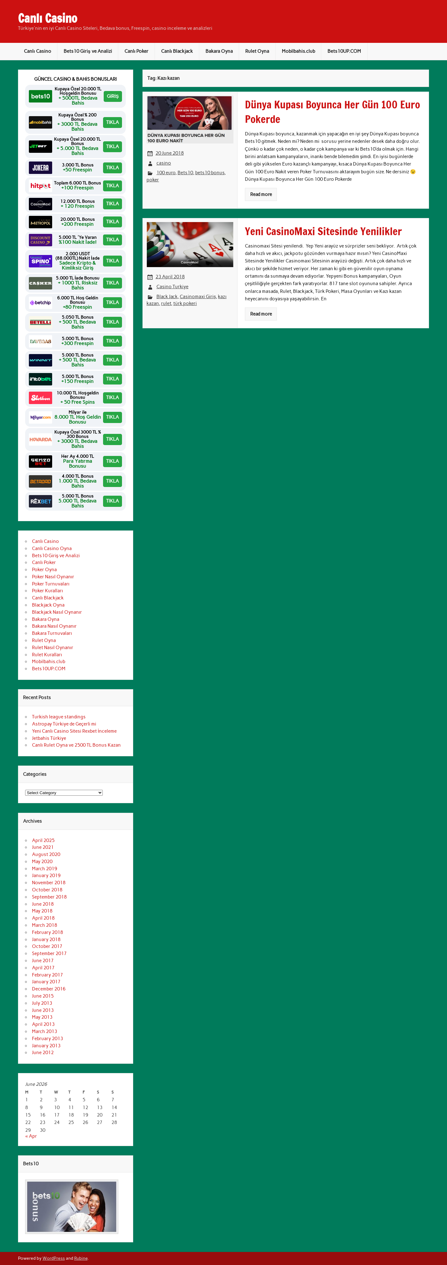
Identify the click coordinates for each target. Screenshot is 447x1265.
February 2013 (47, 1038)
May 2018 (42, 911)
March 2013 (44, 1031)
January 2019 (46, 875)
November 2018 (48, 882)
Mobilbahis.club (298, 51)
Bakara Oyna (219, 51)
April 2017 (43, 968)
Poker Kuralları (47, 591)
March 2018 (44, 925)
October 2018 (47, 890)
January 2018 (46, 939)
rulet (166, 303)
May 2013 (42, 1017)
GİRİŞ (113, 96)
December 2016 (48, 989)
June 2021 (43, 847)
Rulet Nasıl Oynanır (52, 647)
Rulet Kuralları (47, 655)
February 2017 (47, 975)
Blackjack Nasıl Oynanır (57, 612)
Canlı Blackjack (177, 51)
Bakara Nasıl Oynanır (54, 626)
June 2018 (43, 904)
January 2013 (46, 1046)
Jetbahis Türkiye (49, 738)
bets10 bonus (209, 172)
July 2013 (42, 1003)
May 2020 (42, 861)
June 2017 (43, 960)
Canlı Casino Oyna (52, 548)
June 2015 (43, 996)
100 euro (165, 172)
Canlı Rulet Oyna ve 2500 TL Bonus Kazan (76, 745)
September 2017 (49, 953)
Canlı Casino (47, 18)
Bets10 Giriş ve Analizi (88, 51)
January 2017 (46, 982)
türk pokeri (185, 303)
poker (153, 180)
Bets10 (185, 172)
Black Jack (167, 296)
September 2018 (49, 897)
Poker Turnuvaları (51, 584)
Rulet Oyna (257, 51)
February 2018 (47, 932)
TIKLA (112, 122)
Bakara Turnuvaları (52, 633)
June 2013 (43, 1010)
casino (163, 163)
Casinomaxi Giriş (198, 296)
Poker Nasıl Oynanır (53, 577)
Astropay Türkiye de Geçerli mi (64, 724)
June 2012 (43, 1052)
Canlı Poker (136, 51)
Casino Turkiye (172, 286)
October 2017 (47, 946)
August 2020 (46, 854)
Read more (261, 194)
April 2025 (43, 840)
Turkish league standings (59, 717)
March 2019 (44, 868)
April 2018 (43, 918)
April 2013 (43, 1024)
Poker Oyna (44, 569)
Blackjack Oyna (48, 605)
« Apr (31, 1136)
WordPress (54, 1258)
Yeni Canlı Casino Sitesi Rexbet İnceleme (74, 731)
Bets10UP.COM (344, 51)
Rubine (81, 1258)
